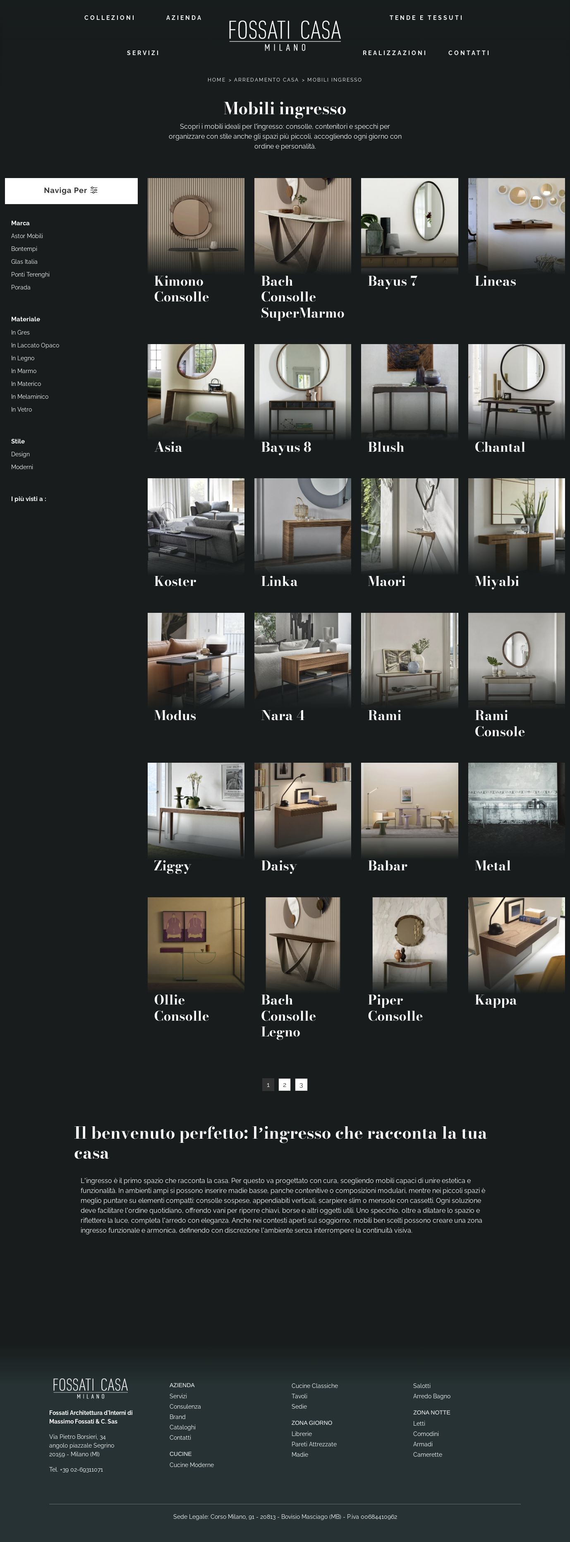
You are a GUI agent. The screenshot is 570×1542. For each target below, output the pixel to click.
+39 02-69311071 (81, 1468)
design (20, 454)
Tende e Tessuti (427, 17)
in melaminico (29, 396)
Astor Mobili (27, 235)
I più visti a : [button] (28, 498)
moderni (22, 466)
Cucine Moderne (192, 1464)
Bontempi (24, 248)
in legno (22, 357)
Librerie (302, 1433)
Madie (300, 1453)
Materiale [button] (25, 319)
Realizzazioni (395, 52)
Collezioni (110, 17)
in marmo (23, 370)
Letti (419, 1422)
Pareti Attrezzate (314, 1443)
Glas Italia (24, 261)
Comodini (426, 1433)
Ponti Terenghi (30, 274)
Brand (178, 1416)
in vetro (21, 408)
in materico (26, 383)
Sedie (299, 1405)
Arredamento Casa (266, 79)
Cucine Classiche (315, 1385)
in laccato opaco (35, 344)
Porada (21, 287)
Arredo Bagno (431, 1395)
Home (217, 79)
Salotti (422, 1385)
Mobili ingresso (334, 79)
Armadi (423, 1443)
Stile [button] (18, 440)
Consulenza (185, 1405)
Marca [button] (20, 222)
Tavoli (299, 1395)
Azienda (184, 17)
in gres (20, 331)
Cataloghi (183, 1426)
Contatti (469, 52)
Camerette (427, 1453)
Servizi (143, 52)
